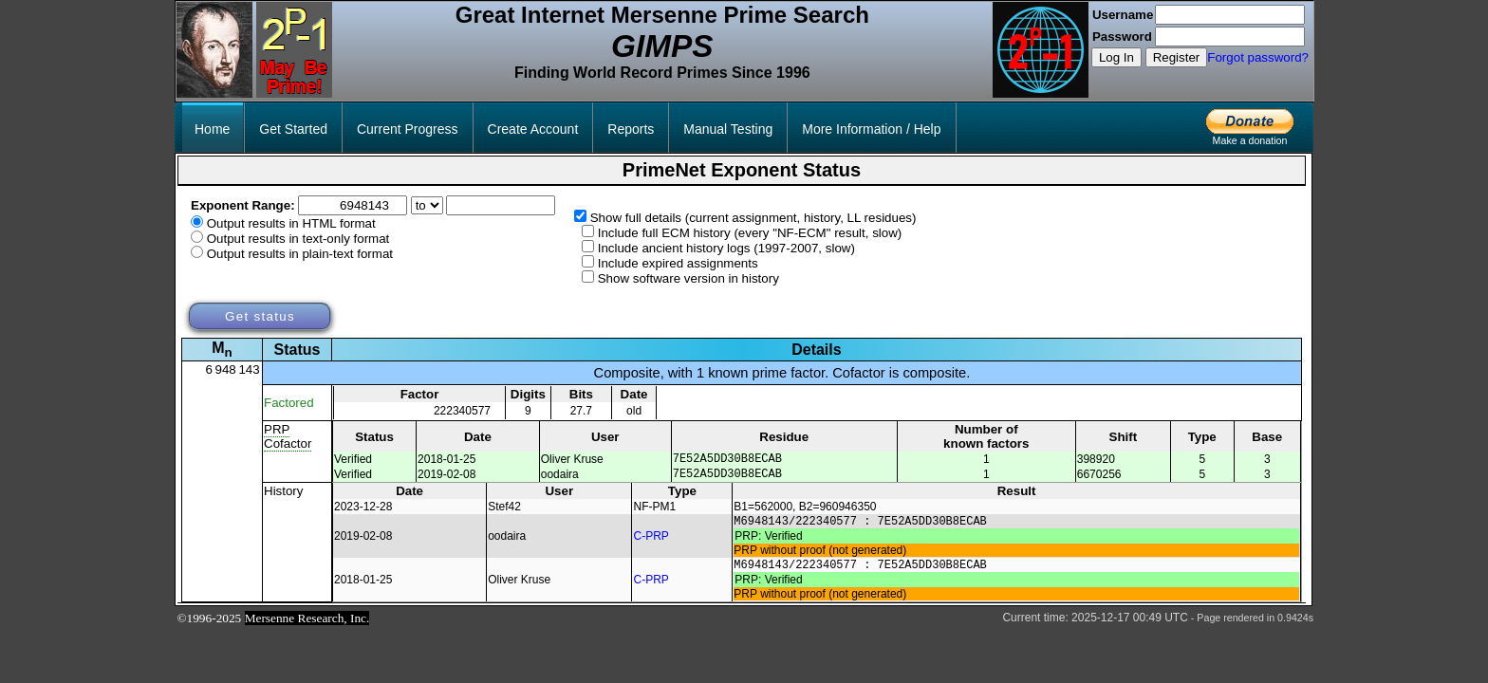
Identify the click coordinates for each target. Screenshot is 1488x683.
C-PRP (651, 543)
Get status (260, 316)
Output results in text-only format (298, 238)
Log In (1116, 57)
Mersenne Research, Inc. (307, 629)
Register (1176, 57)
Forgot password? (1258, 57)
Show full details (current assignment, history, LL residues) (753, 218)
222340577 (462, 410)
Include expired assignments (678, 263)
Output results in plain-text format (300, 254)
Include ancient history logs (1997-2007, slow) (726, 248)
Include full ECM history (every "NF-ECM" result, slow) (750, 233)
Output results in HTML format (291, 223)
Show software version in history (688, 278)
